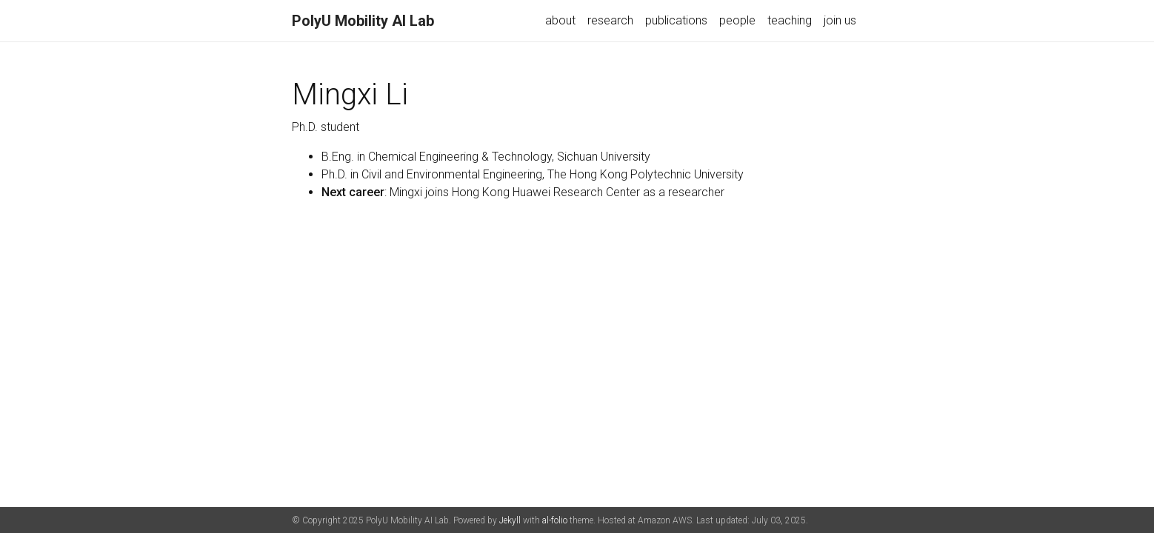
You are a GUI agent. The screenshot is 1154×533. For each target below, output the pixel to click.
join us (840, 20)
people (737, 20)
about (560, 20)
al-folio (554, 520)
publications (676, 20)
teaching (789, 20)
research (610, 20)
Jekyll (510, 520)
